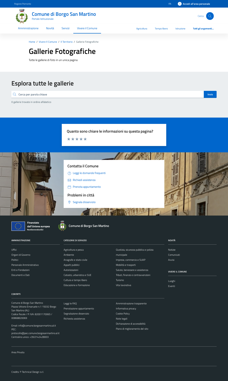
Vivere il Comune (87, 28)
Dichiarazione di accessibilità (130, 324)
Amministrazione (28, 28)
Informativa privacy (126, 308)
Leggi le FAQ (70, 303)
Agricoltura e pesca (74, 250)
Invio (210, 94)
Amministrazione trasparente (131, 303)
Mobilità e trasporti (126, 265)
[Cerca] (210, 16)
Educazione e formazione (77, 285)
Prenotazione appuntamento (79, 308)
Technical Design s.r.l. (33, 372)
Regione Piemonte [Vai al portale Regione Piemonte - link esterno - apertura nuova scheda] (22, 3)
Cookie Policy (123, 313)
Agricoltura (141, 28)
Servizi (66, 28)
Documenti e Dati (20, 275)
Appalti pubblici (71, 265)
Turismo (120, 280)
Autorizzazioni (71, 270)
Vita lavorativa (123, 285)
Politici (14, 260)
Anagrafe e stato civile (75, 260)
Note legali (121, 318)
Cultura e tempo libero (75, 280)
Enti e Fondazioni (20, 270)
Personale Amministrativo (25, 265)
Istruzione (180, 28)
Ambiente (69, 255)
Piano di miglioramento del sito (132, 329)
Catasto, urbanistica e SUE (77, 275)
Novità (50, 28)
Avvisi (171, 260)
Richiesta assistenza (74, 318)
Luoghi (171, 281)
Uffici (14, 250)
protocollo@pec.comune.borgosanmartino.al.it (35, 333)
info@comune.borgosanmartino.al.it (37, 325)
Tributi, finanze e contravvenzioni (133, 275)
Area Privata (17, 352)
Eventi (171, 286)
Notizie (171, 250)
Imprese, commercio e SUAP (130, 260)
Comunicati (174, 255)
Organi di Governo (20, 255)
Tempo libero (161, 28)
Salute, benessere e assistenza (132, 270)
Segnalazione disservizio (76, 313)
